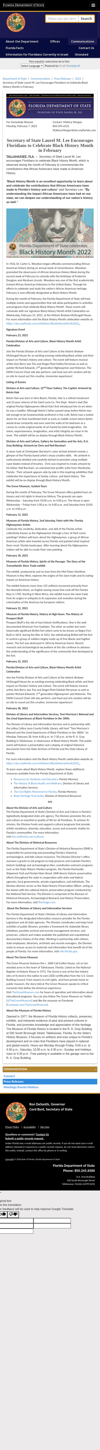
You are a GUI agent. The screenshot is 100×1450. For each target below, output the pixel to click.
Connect (9, 1076)
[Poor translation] (13, 1214)
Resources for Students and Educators (36, 779)
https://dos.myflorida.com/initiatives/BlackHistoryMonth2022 (42, 323)
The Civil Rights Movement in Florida (35, 791)
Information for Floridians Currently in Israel (37, 54)
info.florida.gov (68, 951)
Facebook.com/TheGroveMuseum (27, 1004)
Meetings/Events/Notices (21, 1087)
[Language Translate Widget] (31, 66)
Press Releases (62, 78)
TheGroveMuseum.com (26, 992)
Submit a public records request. (24, 1138)
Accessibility (29, 1127)
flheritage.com (46, 902)
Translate (68, 66)
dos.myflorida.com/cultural (28, 836)
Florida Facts (15, 48)
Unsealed (81, 54)
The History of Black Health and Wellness (38, 783)
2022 (78, 78)
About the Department (22, 41)
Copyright (9, 1159)
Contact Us (86, 48)
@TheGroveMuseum (19, 1000)
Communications (82, 41)
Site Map (44, 1127)
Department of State (15, 78)
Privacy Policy (12, 1127)
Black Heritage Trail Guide (29, 796)
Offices (55, 41)
